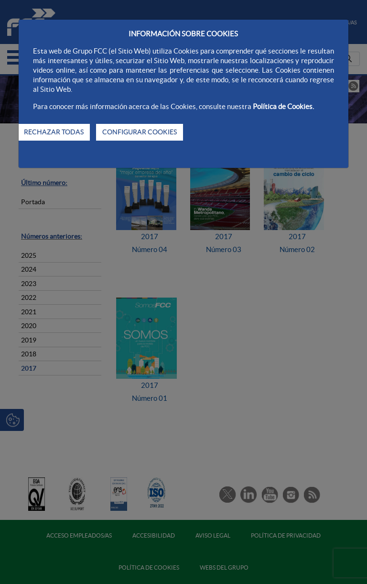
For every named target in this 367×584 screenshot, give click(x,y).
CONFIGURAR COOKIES (139, 132)
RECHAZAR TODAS (54, 132)
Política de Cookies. (283, 106)
